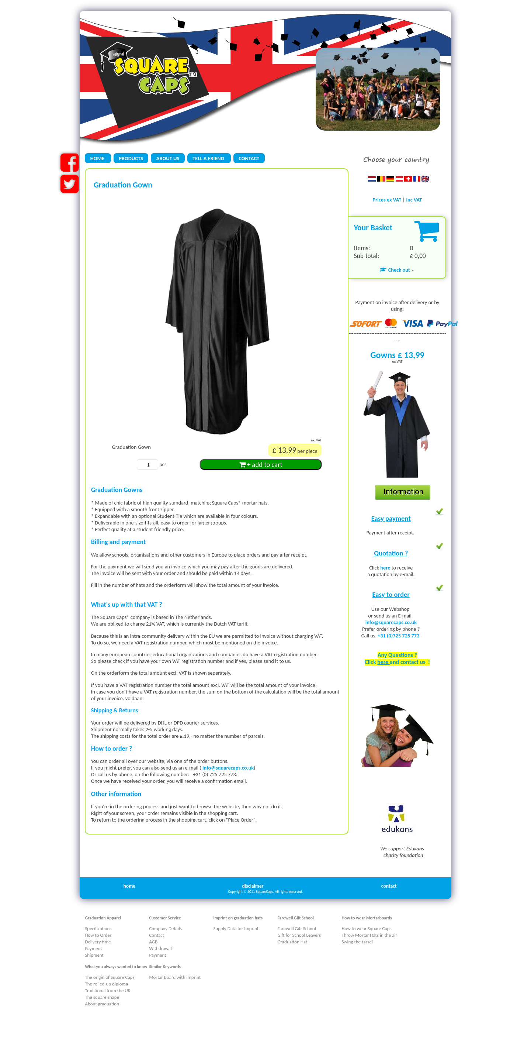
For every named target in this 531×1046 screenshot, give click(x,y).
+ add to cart (260, 464)
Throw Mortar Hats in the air (369, 935)
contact (389, 886)
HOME (98, 158)
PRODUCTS (131, 158)
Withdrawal (160, 948)
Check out (395, 269)
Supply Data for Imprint (235, 928)
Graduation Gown (131, 447)
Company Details (165, 928)
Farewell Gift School (296, 928)
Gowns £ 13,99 (397, 355)
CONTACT (249, 158)
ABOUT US (168, 158)
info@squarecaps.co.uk (228, 767)
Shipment (94, 955)
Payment (93, 948)
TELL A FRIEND (208, 158)
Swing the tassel (357, 942)
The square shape (102, 997)
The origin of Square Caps (109, 977)
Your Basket (373, 228)
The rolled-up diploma (106, 984)
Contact (156, 935)
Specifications (98, 928)
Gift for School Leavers (299, 935)
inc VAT (414, 199)
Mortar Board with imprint (175, 977)
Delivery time (98, 942)
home (129, 886)
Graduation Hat (292, 942)
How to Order (98, 935)
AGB (153, 942)
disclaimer (253, 886)
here (385, 567)
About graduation (102, 1004)
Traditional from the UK (107, 990)
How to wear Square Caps (366, 928)
